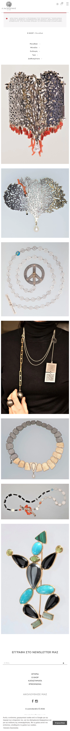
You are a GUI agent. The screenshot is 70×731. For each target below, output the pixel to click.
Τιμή (35, 55)
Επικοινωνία (35, 684)
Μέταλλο (35, 47)
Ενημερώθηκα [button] (60, 723)
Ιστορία (35, 674)
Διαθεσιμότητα (35, 59)
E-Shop (35, 677)
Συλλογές (35, 51)
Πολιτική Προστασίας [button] (10, 728)
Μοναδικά (35, 44)
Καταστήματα (35, 681)
